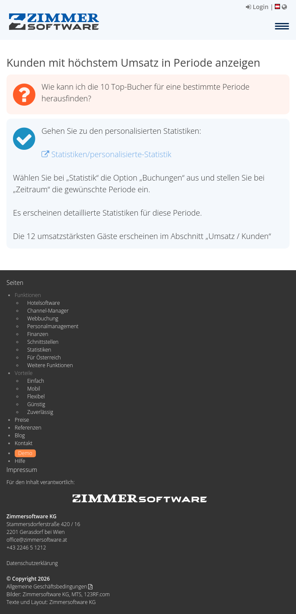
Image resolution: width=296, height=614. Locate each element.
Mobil (33, 388)
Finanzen (37, 334)
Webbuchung (42, 318)
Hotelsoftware (43, 303)
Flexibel (36, 396)
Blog (20, 435)
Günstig (36, 404)
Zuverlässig (40, 412)
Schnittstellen (42, 342)
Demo (25, 453)
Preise (22, 419)
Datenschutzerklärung (32, 563)
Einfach (35, 381)
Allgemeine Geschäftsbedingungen (49, 586)
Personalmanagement (53, 326)
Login (257, 7)
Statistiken (39, 349)
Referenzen (28, 427)
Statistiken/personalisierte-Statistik (106, 154)
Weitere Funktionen (50, 365)
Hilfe (20, 461)
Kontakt (23, 443)
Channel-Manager (48, 310)
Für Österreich (44, 357)
